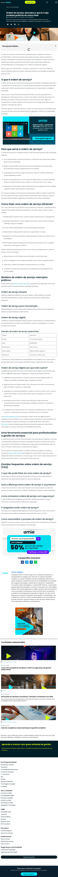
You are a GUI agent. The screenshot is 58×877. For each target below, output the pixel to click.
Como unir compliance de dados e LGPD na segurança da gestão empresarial (26, 669)
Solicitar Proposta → (29, 874)
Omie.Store (4, 424)
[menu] (56, 2)
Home (7, 7)
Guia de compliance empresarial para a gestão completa (23, 728)
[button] (7, 24)
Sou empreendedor (14, 7)
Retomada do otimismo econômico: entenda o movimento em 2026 (27, 697)
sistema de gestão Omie (11, 416)
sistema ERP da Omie (15, 453)
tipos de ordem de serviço (21, 284)
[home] (6, 2)
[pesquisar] (47, 2)
